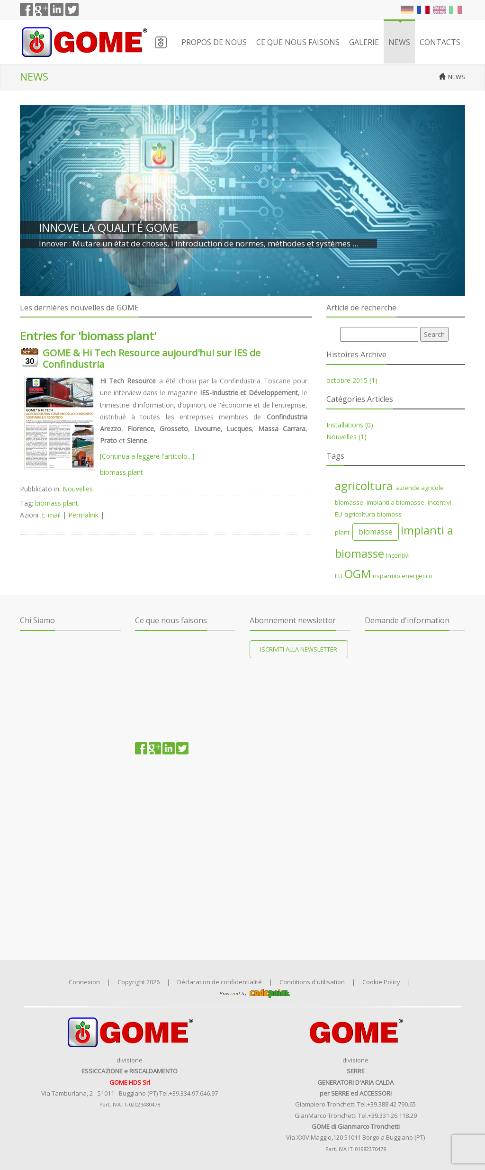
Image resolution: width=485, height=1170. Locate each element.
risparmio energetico (402, 575)
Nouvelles (78, 488)
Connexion (84, 982)
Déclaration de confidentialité (219, 982)
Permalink (83, 514)
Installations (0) (349, 424)
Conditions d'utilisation (312, 982)
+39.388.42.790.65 (391, 1104)
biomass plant (121, 472)
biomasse (349, 502)
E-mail (51, 514)
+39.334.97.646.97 (193, 1093)
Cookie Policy (381, 982)
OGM (357, 573)
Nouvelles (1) (346, 436)
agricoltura (364, 485)
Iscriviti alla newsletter (298, 649)
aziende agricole (419, 487)
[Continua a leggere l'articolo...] (147, 456)
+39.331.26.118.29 (392, 1115)
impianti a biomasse (394, 502)
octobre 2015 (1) (351, 380)
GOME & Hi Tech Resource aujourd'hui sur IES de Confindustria (151, 358)
